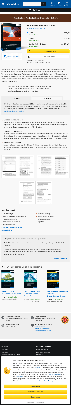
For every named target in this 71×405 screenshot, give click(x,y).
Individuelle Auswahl (35, 392)
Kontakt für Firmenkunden (42, 328)
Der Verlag (4, 349)
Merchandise (39, 354)
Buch (31, 33)
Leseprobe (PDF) (7, 230)
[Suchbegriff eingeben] (32, 4)
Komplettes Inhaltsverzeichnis (12, 228)
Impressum (30, 402)
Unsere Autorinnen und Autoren (10, 354)
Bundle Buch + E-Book (37, 44)
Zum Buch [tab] (16, 98)
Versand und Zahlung (42, 349)
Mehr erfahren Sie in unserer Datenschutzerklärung (36, 381)
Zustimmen (37, 368)
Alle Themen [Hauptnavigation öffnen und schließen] (37, 10)
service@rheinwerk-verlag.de (43, 330)
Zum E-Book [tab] (47, 98)
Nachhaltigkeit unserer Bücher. (14, 111)
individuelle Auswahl (54, 374)
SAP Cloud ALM (11, 292)
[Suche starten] (43, 4)
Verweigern (20, 376)
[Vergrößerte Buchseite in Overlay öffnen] (17, 166)
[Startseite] (10, 4)
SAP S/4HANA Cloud (34, 293)
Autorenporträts (59, 258)
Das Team (4, 352)
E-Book (31, 38)
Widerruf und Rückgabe (43, 352)
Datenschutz (40, 402)
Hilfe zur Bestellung (40, 326)
